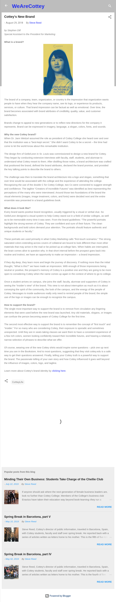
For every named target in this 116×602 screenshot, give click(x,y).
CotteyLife (17, 382)
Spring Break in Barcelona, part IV (27, 554)
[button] (110, 17)
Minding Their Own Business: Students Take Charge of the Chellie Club (53, 479)
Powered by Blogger (58, 595)
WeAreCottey (28, 6)
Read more (104, 506)
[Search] (110, 6)
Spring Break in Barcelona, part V (27, 516)
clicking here (59, 370)
